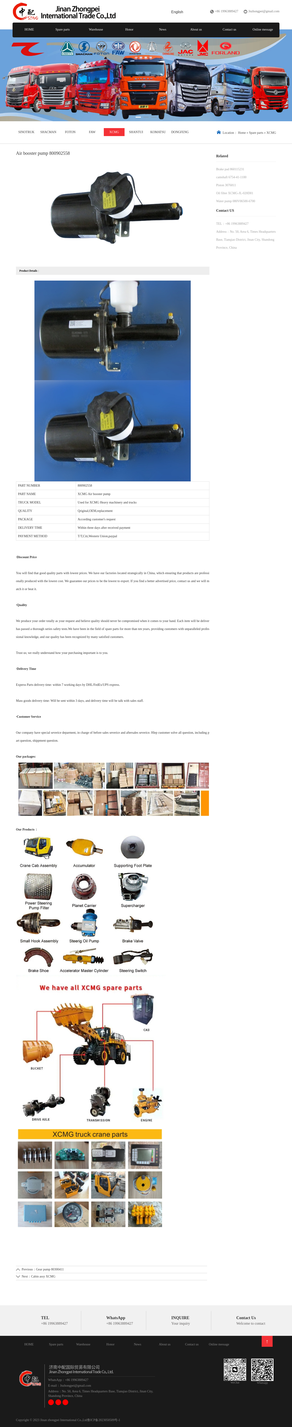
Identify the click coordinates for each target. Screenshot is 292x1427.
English (177, 12)
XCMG (114, 132)
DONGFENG (180, 132)
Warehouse (96, 29)
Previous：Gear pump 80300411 (43, 1269)
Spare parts (62, 29)
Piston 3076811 (226, 185)
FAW (92, 132)
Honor (129, 29)
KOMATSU (158, 132)
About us (196, 29)
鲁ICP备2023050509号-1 (103, 1420)
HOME (29, 29)
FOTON (70, 132)
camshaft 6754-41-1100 (231, 177)
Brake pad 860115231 (230, 169)
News (162, 29)
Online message (263, 29)
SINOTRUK (26, 132)
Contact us (229, 29)
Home (242, 132)
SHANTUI (136, 132)
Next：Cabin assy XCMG (38, 1276)
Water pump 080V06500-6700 (235, 201)
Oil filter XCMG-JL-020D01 (234, 193)
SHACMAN (48, 132)
